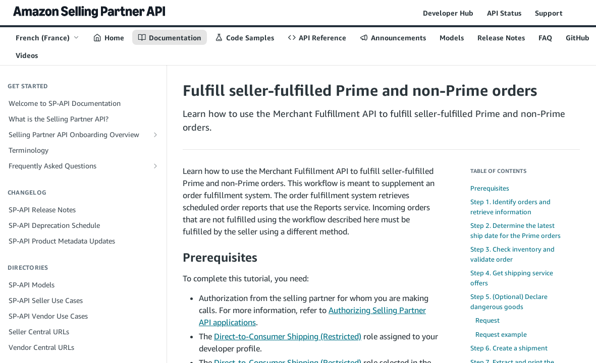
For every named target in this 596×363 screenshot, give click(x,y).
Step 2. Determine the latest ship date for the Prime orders (515, 230)
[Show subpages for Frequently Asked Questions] (155, 166)
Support (549, 13)
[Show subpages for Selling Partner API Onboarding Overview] (155, 135)
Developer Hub (448, 13)
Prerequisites (489, 188)
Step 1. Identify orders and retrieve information (510, 207)
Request (487, 320)
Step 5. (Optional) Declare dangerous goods (509, 301)
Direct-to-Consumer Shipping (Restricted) (287, 336)
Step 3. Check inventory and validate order (512, 254)
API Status (504, 13)
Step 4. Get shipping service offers (511, 278)
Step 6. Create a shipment (509, 348)
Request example (501, 334)
